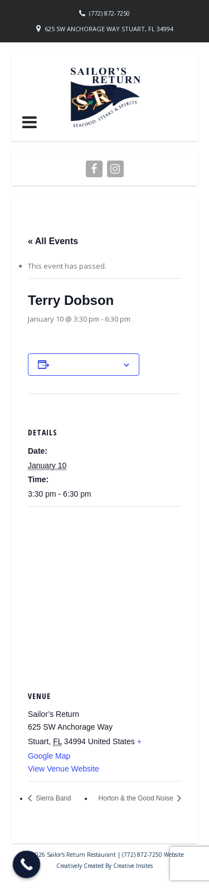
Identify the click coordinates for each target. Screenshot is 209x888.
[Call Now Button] (27, 865)
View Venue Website (63, 768)
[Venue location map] (104, 587)
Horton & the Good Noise (137, 798)
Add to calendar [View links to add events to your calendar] (85, 364)
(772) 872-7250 (109, 13)
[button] (29, 122)
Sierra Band (52, 798)
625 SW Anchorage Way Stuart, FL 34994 (109, 29)
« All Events (53, 241)
